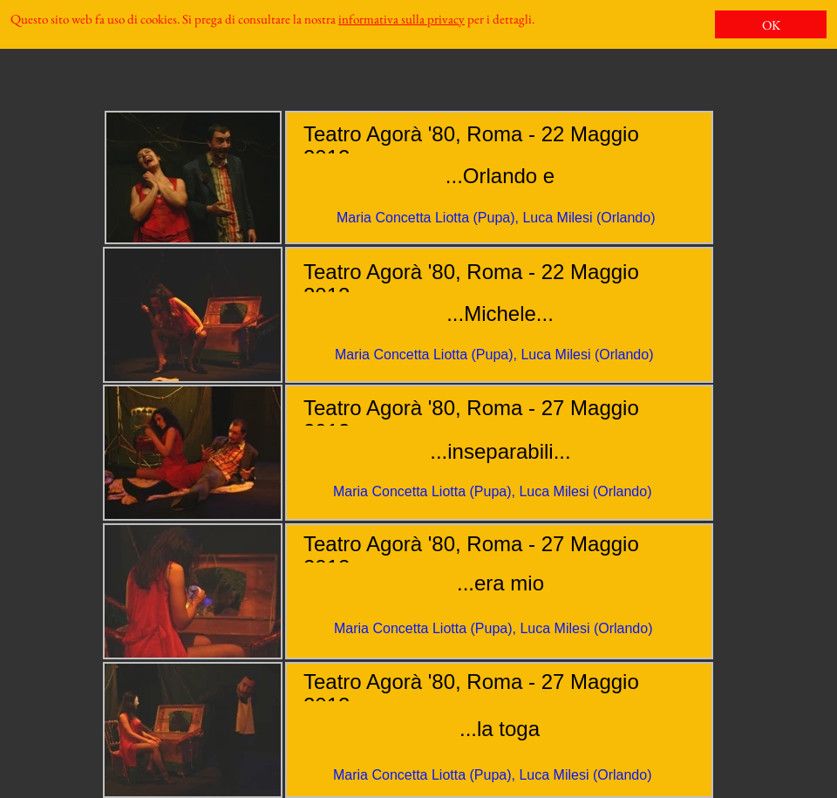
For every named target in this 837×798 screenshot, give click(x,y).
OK (771, 25)
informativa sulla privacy (401, 18)
